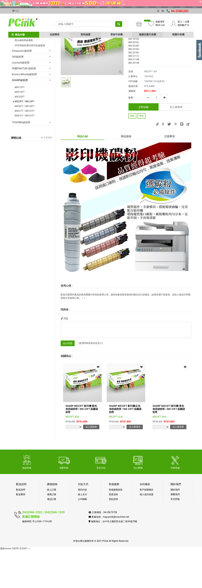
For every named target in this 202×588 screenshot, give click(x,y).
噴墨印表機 (178, 34)
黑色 (141, 153)
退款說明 (113, 537)
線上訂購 (51, 527)
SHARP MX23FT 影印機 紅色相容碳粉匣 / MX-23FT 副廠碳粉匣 (125, 446)
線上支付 (82, 532)
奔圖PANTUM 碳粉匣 (24, 106)
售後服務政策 (115, 527)
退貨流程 (113, 532)
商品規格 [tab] (126, 174)
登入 (180, 21)
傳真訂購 (51, 532)
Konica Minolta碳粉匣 (24, 112)
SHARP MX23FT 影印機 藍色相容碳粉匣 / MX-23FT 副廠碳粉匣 (82, 446)
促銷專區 (55, 34)
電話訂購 (51, 537)
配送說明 (20, 527)
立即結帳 (143, 144)
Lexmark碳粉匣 (21, 100)
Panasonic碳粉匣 (22, 88)
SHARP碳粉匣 (20, 118)
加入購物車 (176, 145)
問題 (64, 356)
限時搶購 (85, 34)
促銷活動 (17, 60)
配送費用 (20, 532)
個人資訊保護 (146, 532)
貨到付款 (82, 527)
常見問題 (175, 537)
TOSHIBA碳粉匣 (21, 160)
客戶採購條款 (146, 527)
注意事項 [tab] (169, 174)
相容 (132, 153)
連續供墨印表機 (147, 34)
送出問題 (68, 381)
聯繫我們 (175, 532)
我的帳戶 (183, 25)
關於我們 (175, 527)
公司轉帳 (82, 537)
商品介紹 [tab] (82, 174)
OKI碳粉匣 (18, 94)
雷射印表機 (116, 34)
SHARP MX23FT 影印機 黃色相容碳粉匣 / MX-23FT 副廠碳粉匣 (169, 446)
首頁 (15, 10)
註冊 (187, 21)
